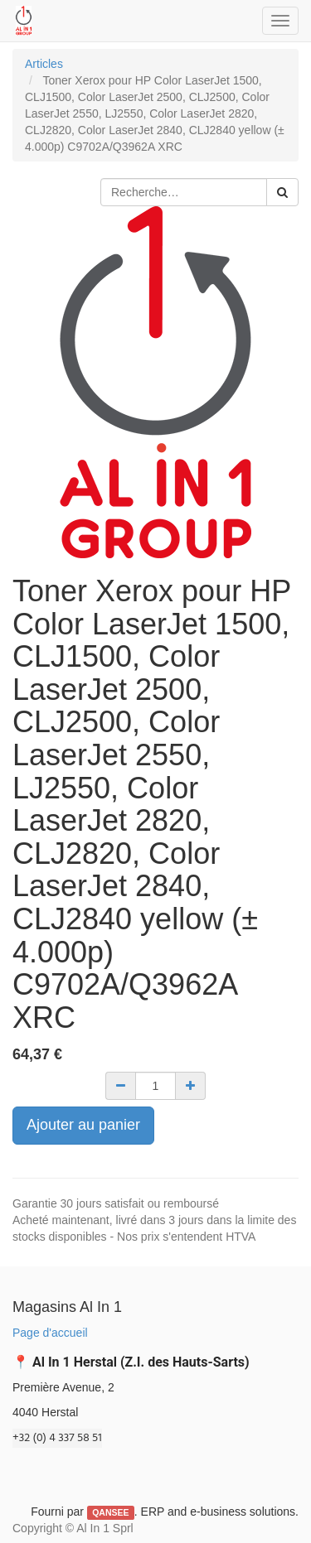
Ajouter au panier (83, 1124)
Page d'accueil (50, 1332)
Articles (44, 63)
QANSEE (110, 1512)
